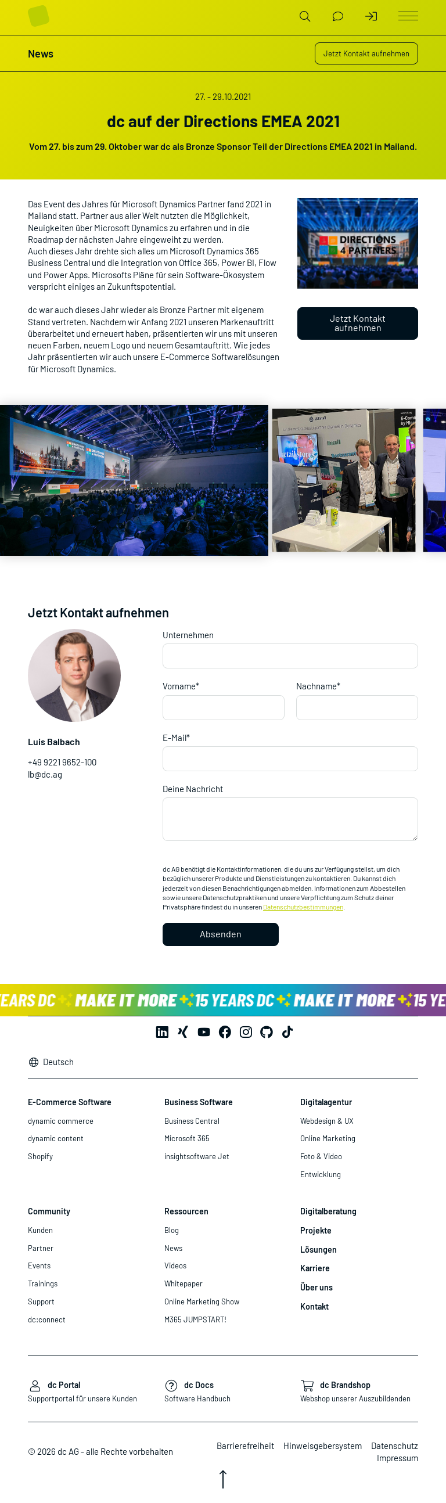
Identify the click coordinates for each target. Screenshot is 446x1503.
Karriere (315, 1268)
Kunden (40, 1230)
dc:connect (47, 1319)
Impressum (397, 1457)
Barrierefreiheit (245, 1445)
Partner (40, 1248)
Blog (171, 1230)
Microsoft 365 (187, 1138)
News (173, 1248)
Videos (175, 1265)
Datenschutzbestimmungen (303, 906)
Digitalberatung (328, 1211)
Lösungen (318, 1249)
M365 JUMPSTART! (195, 1319)
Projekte (316, 1230)
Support (41, 1301)
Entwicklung (320, 1174)
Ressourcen (186, 1211)
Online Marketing (327, 1138)
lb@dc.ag (45, 774)
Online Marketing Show (201, 1301)
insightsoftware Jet (196, 1156)
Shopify (40, 1156)
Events (39, 1265)
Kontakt (314, 1306)
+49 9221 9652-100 (62, 762)
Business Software (198, 1102)
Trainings (42, 1283)
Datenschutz (394, 1445)
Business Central (192, 1121)
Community (49, 1211)
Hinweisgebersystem (322, 1445)
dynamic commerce (60, 1121)
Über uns (316, 1287)
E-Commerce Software (70, 1102)
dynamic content (56, 1138)
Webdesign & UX (327, 1121)
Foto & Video (321, 1156)
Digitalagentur (326, 1102)
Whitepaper (183, 1283)
